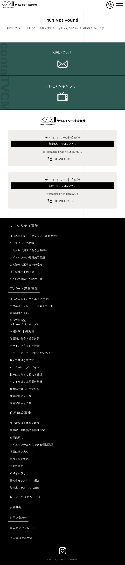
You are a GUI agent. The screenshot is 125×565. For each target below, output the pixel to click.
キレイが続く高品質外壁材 (26, 381)
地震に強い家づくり (22, 451)
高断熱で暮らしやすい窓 (25, 388)
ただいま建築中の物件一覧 (26, 279)
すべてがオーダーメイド (25, 367)
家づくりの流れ (19, 459)
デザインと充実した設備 (25, 345)
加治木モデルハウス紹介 (25, 487)
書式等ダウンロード (22, 527)
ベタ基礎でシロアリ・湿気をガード (31, 306)
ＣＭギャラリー (19, 473)
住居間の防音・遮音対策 (25, 338)
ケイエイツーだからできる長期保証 (31, 444)
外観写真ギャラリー (22, 396)
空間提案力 (16, 466)
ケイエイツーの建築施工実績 (27, 257)
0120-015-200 (66, 159)
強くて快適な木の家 (22, 360)
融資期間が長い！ (20, 313)
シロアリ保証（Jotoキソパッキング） (25, 322)
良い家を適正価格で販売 (25, 423)
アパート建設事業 (24, 288)
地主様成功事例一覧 (22, 271)
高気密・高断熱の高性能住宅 (27, 430)
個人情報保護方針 (21, 538)
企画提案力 (16, 437)
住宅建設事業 (20, 413)
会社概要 (15, 507)
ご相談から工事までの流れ (26, 264)
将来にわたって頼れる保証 (26, 374)
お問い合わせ (62, 52)
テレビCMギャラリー (62, 86)
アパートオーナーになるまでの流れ (31, 353)
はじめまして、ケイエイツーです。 (31, 298)
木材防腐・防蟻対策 (22, 331)
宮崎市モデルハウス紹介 (25, 480)
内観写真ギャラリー (22, 403)
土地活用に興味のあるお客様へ (29, 250)
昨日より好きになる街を (25, 497)
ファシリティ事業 (24, 225)
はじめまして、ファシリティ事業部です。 (35, 235)
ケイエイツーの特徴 (22, 243)
